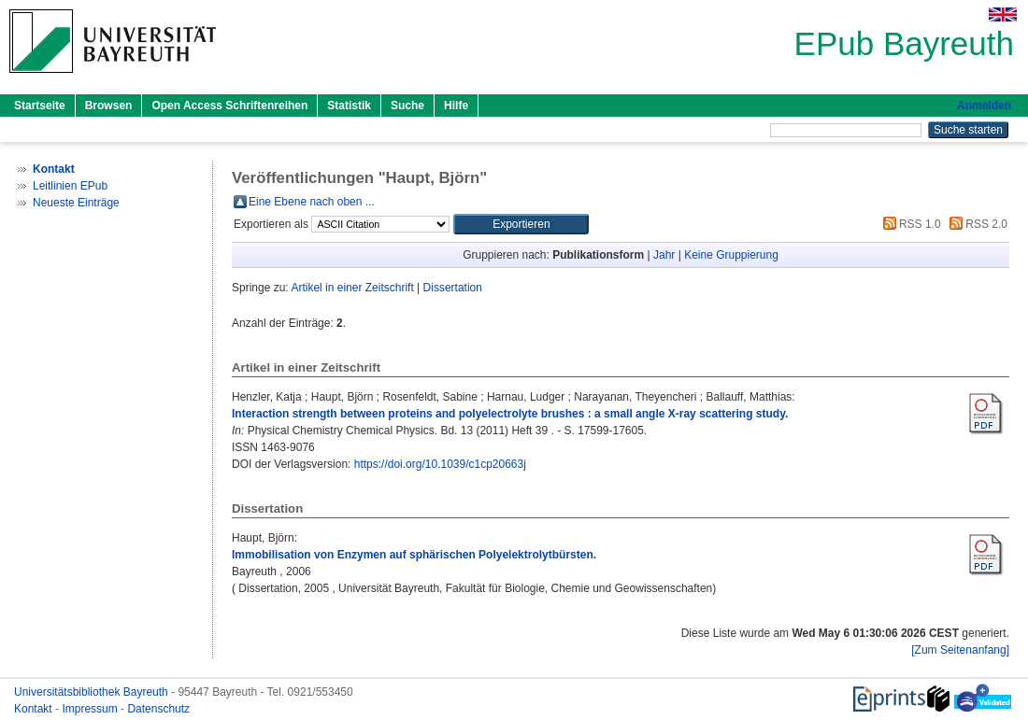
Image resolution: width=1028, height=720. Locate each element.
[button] (521, 224)
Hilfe (456, 105)
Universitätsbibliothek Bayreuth (92, 692)
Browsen (109, 105)
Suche (407, 105)
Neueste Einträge (76, 202)
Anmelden (984, 105)
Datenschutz (158, 708)
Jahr (664, 254)
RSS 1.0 (909, 224)
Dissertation (452, 287)
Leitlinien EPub (70, 185)
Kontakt (34, 708)
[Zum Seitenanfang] (960, 649)
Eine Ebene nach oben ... (312, 201)
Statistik (349, 105)
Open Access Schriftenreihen (229, 105)
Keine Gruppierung (731, 254)
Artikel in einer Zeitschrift (352, 287)
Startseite (39, 105)
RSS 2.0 (975, 224)
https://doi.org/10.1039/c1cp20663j (440, 464)
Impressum (91, 708)
